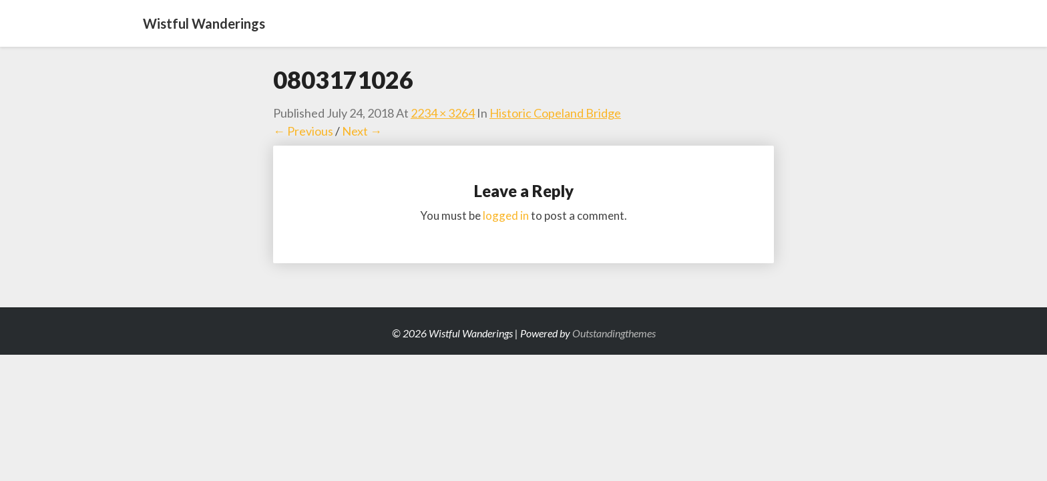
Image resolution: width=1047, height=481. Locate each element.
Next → (362, 131)
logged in (506, 215)
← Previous (303, 131)
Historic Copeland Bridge (555, 113)
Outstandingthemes (614, 333)
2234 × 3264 (443, 113)
